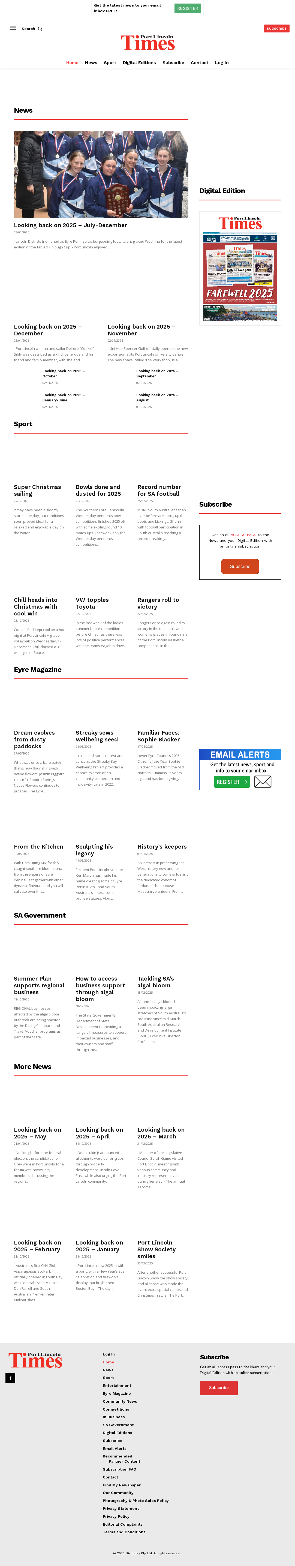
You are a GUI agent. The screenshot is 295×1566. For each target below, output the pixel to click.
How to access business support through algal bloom (100, 988)
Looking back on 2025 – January (99, 1246)
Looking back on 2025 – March (161, 1133)
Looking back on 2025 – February (37, 1246)
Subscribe (240, 566)
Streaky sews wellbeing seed (97, 736)
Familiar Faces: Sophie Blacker (158, 736)
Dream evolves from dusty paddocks (34, 739)
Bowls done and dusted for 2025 (98, 490)
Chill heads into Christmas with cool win (36, 606)
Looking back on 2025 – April (99, 1133)
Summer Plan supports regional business (39, 985)
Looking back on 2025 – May (37, 1133)
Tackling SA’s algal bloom (155, 982)
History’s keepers (162, 846)
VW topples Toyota (92, 603)
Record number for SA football (159, 490)
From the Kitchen (38, 846)
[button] (33, 28)
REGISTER (187, 8)
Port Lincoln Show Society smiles (156, 1249)
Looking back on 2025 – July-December (70, 225)
